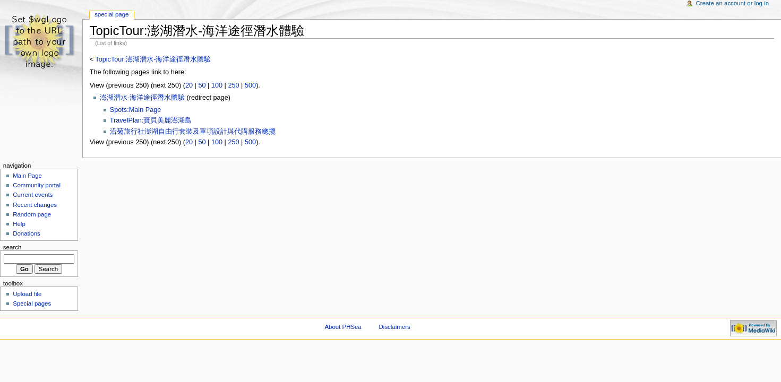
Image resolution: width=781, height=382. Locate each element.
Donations (26, 233)
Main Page (27, 175)
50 (201, 85)
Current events (33, 195)
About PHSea (343, 327)
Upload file (27, 294)
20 (189, 85)
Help (19, 224)
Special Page (111, 14)
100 (216, 85)
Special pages (32, 303)
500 (250, 85)
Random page (32, 214)
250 (233, 85)
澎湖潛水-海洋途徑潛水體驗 (142, 97)
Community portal (37, 185)
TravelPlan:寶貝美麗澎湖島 (151, 120)
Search (12, 247)
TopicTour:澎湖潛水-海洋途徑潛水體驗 (153, 59)
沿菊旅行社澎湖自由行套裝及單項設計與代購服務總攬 (193, 131)
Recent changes (35, 205)
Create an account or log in (732, 3)
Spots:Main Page (135, 110)
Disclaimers (394, 327)
